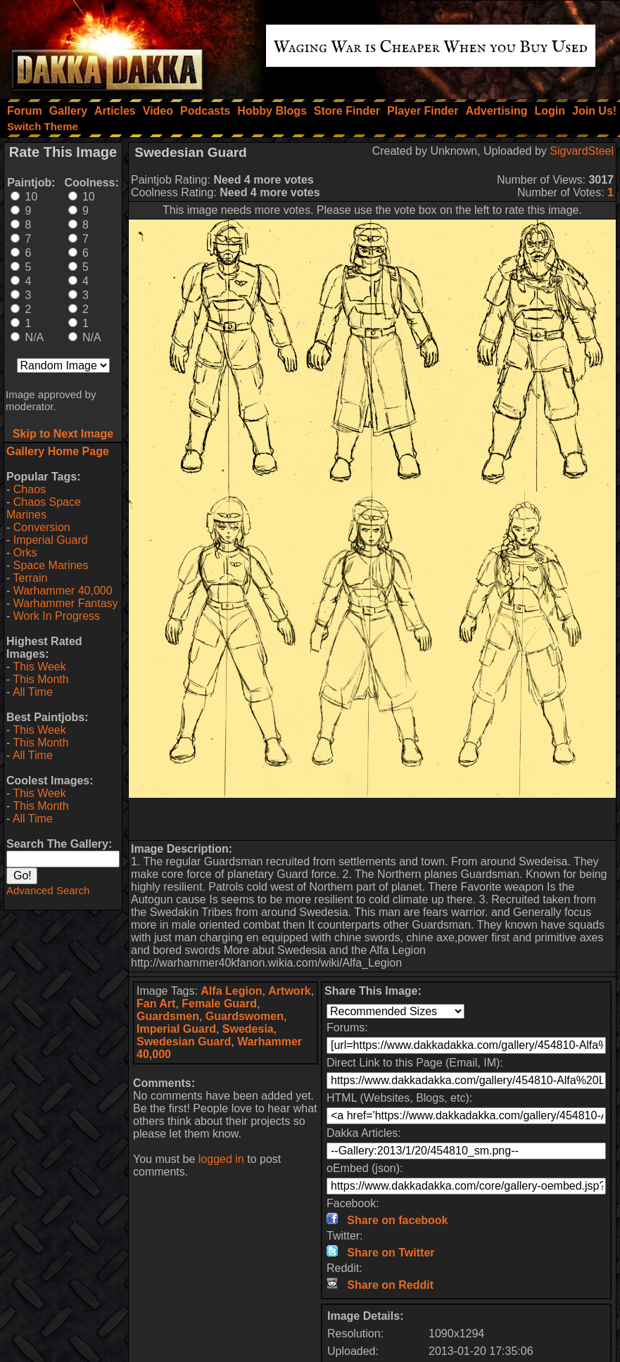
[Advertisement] (372, 819)
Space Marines (51, 565)
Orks (25, 553)
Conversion (41, 527)
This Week (39, 667)
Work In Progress (56, 616)
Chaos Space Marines (43, 508)
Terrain (30, 578)
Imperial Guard (50, 540)
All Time (33, 692)
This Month (40, 679)
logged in (221, 1159)
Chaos (29, 489)
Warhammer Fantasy (65, 603)
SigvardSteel (582, 151)
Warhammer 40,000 (63, 591)
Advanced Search (47, 890)
